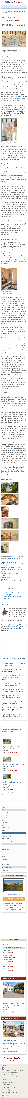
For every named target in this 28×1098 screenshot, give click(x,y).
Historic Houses (6, 859)
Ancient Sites (5, 849)
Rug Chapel (11, 449)
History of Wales (6, 836)
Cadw (3, 575)
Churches (4, 854)
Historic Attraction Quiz (8, 1087)
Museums (4, 862)
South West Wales (8, 945)
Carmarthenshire (6, 817)
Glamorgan (5, 815)
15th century (5, 625)
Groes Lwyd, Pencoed (10, 764)
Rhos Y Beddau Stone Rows (11, 714)
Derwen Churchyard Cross (10, 702)
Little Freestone (7, 1001)
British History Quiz (7, 1084)
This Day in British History (9, 1092)
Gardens (4, 857)
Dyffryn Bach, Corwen (10, 782)
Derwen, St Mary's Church (10, 708)
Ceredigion (5, 820)
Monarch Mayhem (7, 1090)
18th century (15, 627)
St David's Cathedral (8, 955)
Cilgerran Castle (7, 959)
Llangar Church (12, 573)
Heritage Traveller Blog (8, 1082)
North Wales (6, 943)
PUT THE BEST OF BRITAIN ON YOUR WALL (14, 899)
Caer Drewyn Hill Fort (9, 683)
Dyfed (14, 1012)
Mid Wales (5, 822)
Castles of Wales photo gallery (10, 841)
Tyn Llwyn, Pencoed (10, 747)
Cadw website (11, 473)
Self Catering (5, 870)
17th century (23, 625)
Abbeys (4, 847)
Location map (5, 577)
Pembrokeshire (6, 827)
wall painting (11, 628)
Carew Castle (6, 968)
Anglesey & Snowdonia (8, 813)
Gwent (3, 830)
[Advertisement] (14, 646)
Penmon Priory (7, 964)
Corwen (18, 97)
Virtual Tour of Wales (7, 838)
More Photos (5, 56)
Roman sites (5, 864)
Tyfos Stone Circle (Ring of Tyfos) (12, 689)
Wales (3, 807)
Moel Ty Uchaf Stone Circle (10, 696)
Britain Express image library (13, 558)
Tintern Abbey (6, 950)
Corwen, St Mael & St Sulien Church (13, 675)
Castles (4, 852)
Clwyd (3, 825)
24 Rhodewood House (9, 1040)
